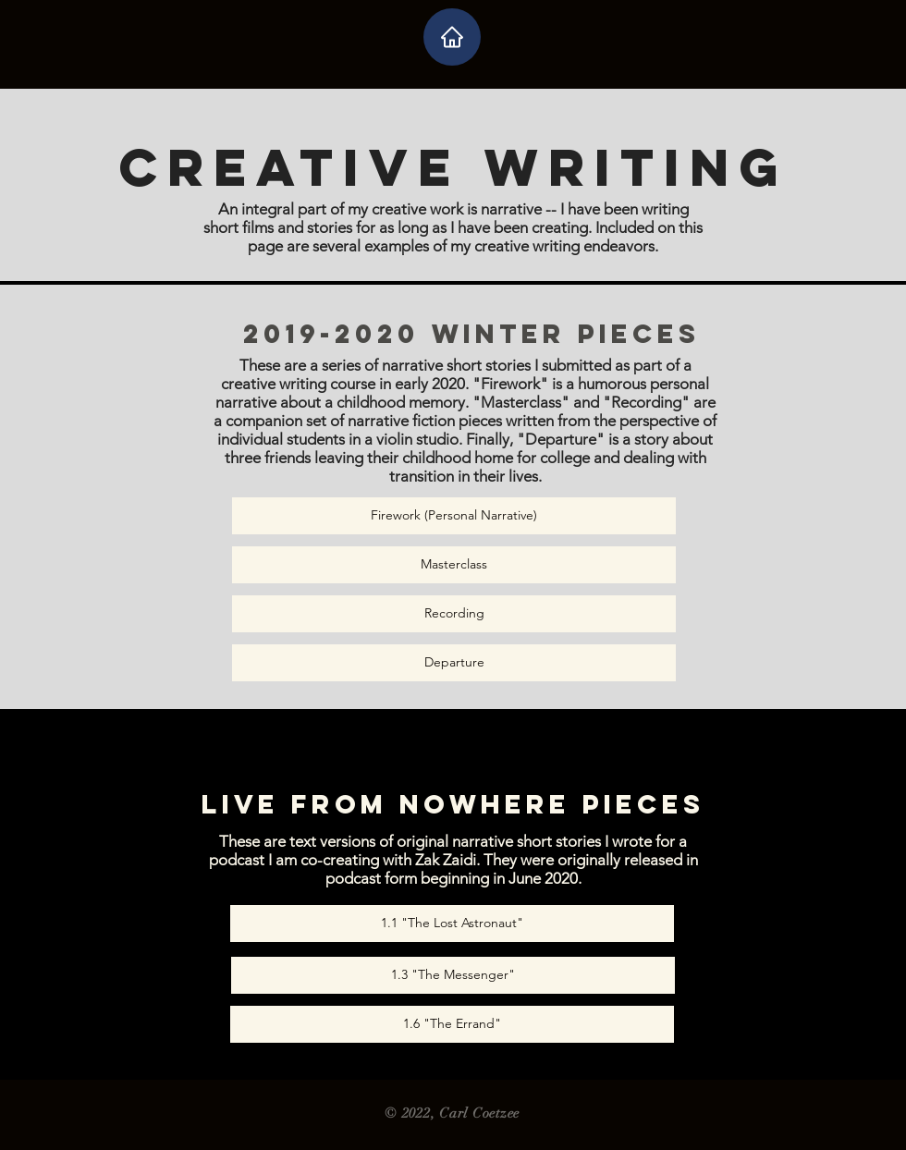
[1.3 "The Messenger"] (453, 975)
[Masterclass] (454, 564)
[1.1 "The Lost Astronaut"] (452, 923)
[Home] (452, 37)
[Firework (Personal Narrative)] (454, 515)
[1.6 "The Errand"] (452, 1024)
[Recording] (454, 613)
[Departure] (454, 662)
